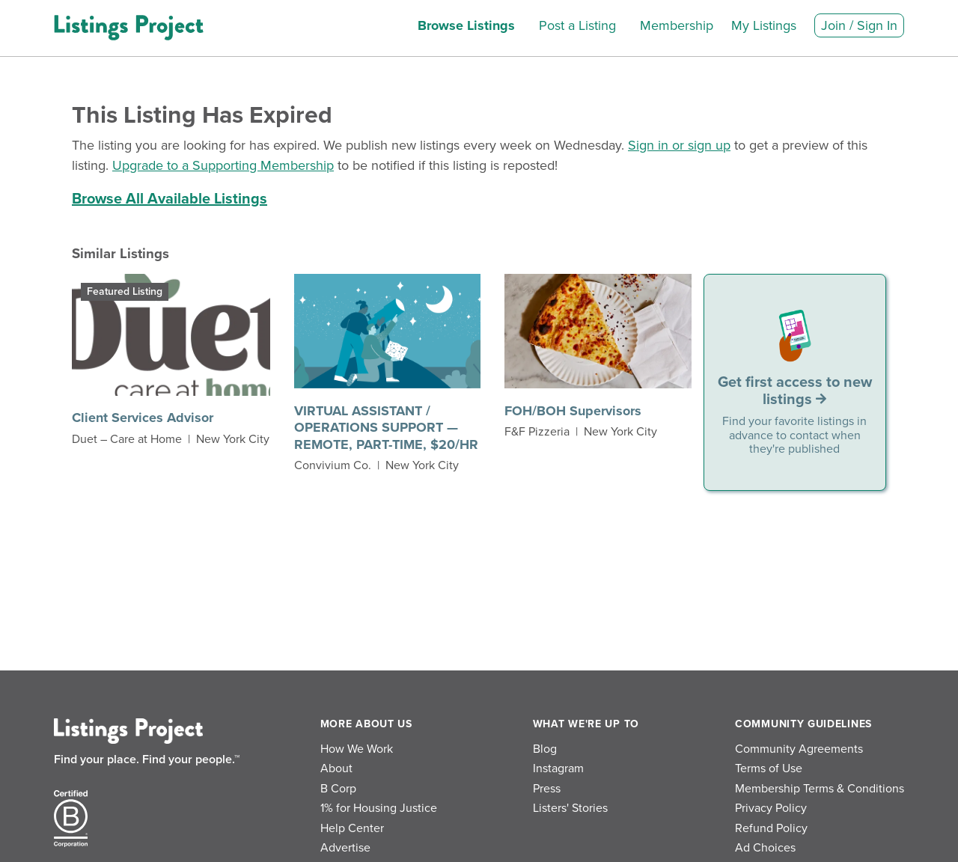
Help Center (352, 828)
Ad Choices (765, 847)
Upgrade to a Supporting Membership (223, 165)
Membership (676, 25)
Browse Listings (466, 25)
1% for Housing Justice (378, 808)
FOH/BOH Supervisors (572, 411)
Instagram (558, 768)
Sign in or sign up (679, 145)
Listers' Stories (570, 808)
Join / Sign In (859, 25)
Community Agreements (799, 749)
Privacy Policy (771, 808)
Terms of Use (768, 768)
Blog (545, 749)
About (336, 768)
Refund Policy (771, 828)
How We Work (356, 749)
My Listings (763, 25)
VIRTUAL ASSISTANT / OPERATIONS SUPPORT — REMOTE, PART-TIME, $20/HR (386, 428)
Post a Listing (577, 25)
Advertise (345, 847)
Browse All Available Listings (169, 199)
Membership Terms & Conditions (819, 788)
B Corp (338, 788)
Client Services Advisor (142, 417)
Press (547, 788)
